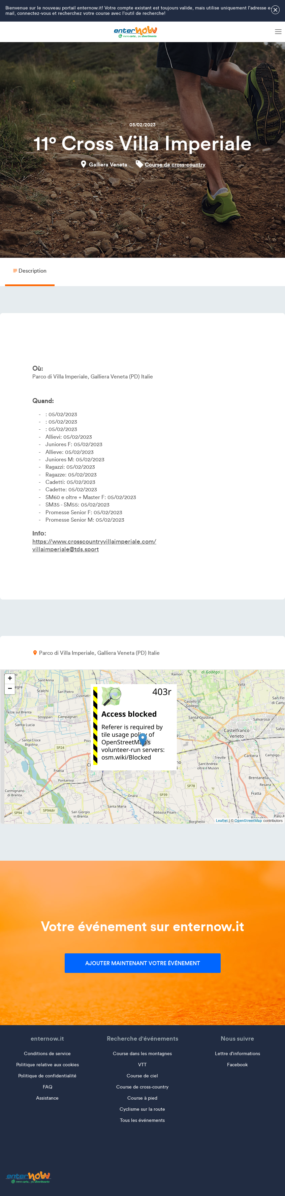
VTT (142, 1065)
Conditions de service (47, 1053)
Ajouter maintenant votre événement (142, 963)
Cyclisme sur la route (142, 1109)
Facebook (237, 1065)
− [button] (10, 689)
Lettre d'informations (237, 1053)
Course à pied (142, 1098)
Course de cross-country (175, 164)
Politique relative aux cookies (47, 1065)
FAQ (47, 1087)
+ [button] (10, 679)
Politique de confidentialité (47, 1076)
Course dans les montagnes (142, 1053)
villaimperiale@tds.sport (65, 549)
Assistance (47, 1098)
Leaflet (222, 820)
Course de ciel (142, 1076)
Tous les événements (142, 1120)
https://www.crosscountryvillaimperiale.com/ (94, 541)
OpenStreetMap (248, 820)
